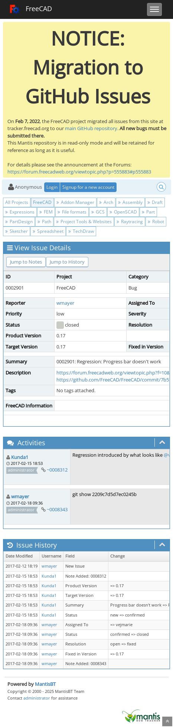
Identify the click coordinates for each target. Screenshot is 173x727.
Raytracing (130, 221)
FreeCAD (30, 9)
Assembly (130, 202)
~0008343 (57, 509)
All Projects (16, 202)
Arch (106, 202)
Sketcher (16, 231)
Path (44, 221)
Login (52, 187)
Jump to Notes (26, 261)
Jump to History (67, 261)
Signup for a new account (88, 187)
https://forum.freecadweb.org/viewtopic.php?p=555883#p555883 (79, 171)
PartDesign (19, 221)
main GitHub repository (91, 128)
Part (148, 212)
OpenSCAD (123, 212)
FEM (46, 212)
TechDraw (81, 231)
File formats (72, 212)
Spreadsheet (48, 231)
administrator (36, 698)
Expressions (20, 212)
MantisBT (45, 684)
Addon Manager (75, 202)
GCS (98, 212)
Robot (156, 221)
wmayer (65, 303)
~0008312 (57, 469)
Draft (155, 202)
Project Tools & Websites (84, 221)
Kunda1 (19, 457)
